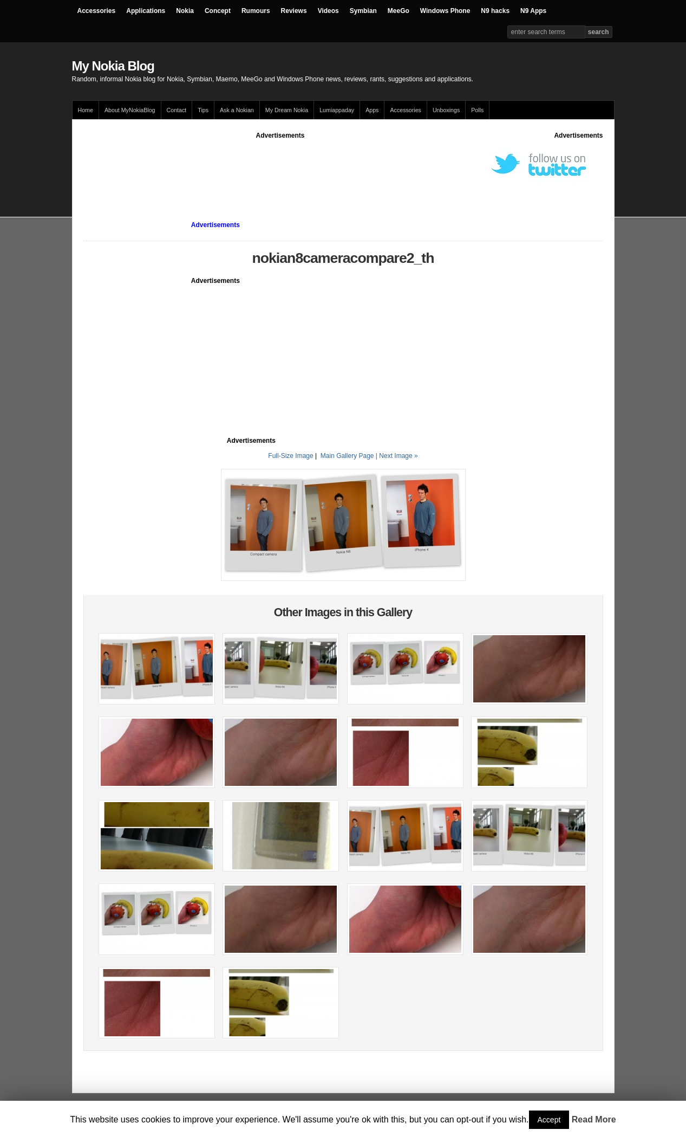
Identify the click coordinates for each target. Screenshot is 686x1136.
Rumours (255, 11)
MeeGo (398, 11)
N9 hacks (495, 11)
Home (85, 110)
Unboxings (446, 110)
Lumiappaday (336, 110)
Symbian (363, 11)
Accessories (96, 11)
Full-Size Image (290, 456)
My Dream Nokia (286, 110)
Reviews (294, 11)
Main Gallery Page (347, 456)
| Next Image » (397, 456)
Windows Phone (445, 11)
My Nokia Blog (113, 66)
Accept (549, 1119)
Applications (145, 11)
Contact (177, 110)
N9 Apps (533, 11)
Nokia (185, 11)
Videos (328, 11)
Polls (477, 110)
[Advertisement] (280, 164)
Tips (203, 110)
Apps (371, 110)
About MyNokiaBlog (129, 110)
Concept (218, 11)
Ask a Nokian (237, 110)
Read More (594, 1119)
